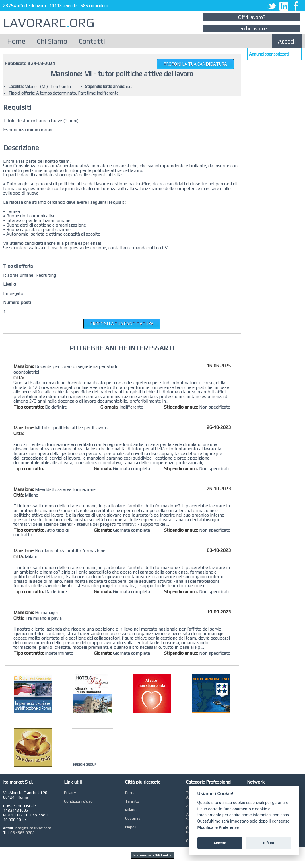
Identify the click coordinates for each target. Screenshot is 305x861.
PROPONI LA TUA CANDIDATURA (195, 64)
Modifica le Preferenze (218, 827)
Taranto (132, 801)
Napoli (130, 827)
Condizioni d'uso (78, 801)
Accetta (219, 843)
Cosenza (132, 818)
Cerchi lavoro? (251, 28)
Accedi (287, 41)
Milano (131, 809)
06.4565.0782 (22, 832)
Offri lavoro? (251, 17)
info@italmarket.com (33, 828)
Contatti (92, 41)
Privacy (70, 792)
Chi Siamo (52, 41)
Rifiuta (268, 843)
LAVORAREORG (48, 22)
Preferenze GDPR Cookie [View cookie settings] (152, 855)
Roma (130, 792)
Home (16, 41)
